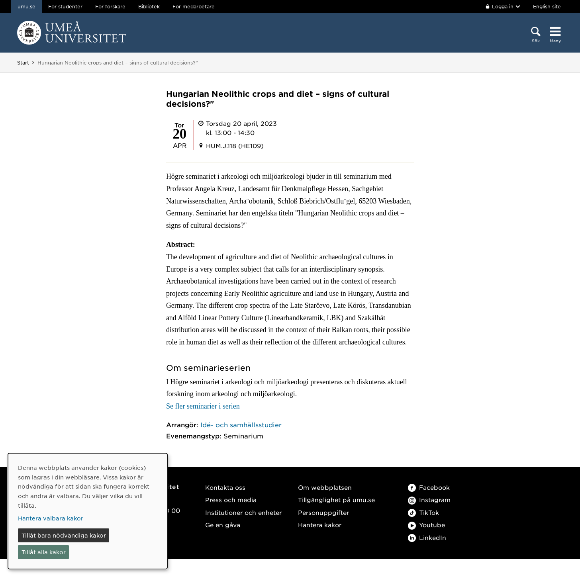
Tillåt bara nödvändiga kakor (64, 535)
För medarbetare (193, 6)
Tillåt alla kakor (44, 551)
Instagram (429, 499)
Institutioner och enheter (243, 512)
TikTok (423, 512)
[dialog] (87, 511)
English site (547, 6)
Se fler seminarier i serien (203, 406)
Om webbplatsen (325, 487)
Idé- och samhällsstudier (241, 424)
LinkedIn (427, 537)
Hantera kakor (319, 524)
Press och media (231, 499)
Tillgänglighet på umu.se (336, 499)
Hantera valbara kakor (50, 518)
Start (23, 62)
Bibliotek (149, 6)
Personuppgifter (323, 512)
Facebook (429, 487)
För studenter (65, 6)
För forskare (110, 6)
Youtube (426, 524)
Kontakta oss (225, 487)
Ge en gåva (222, 524)
